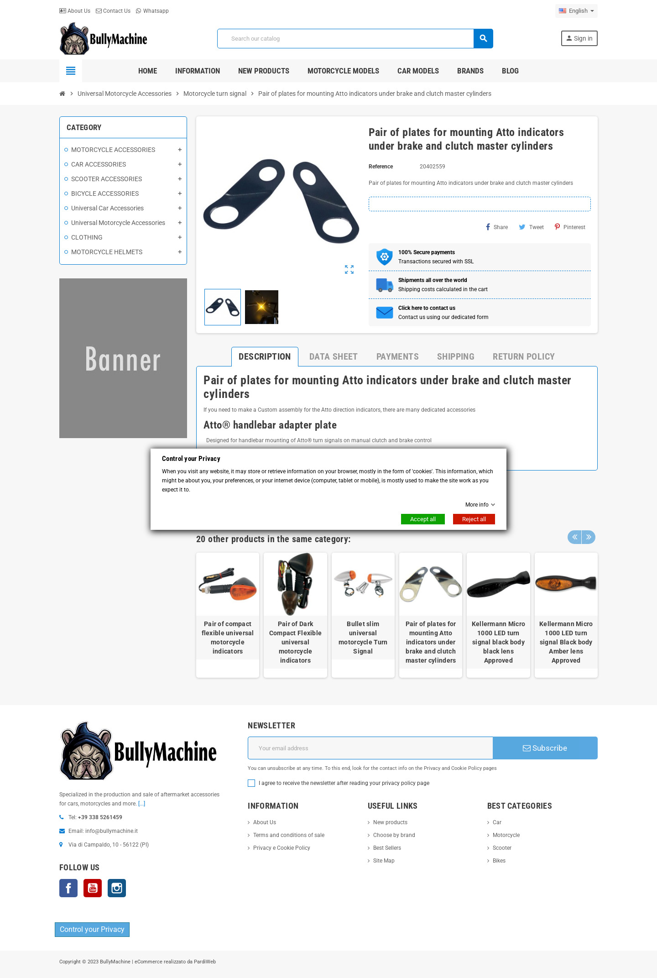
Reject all (474, 519)
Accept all (423, 519)
